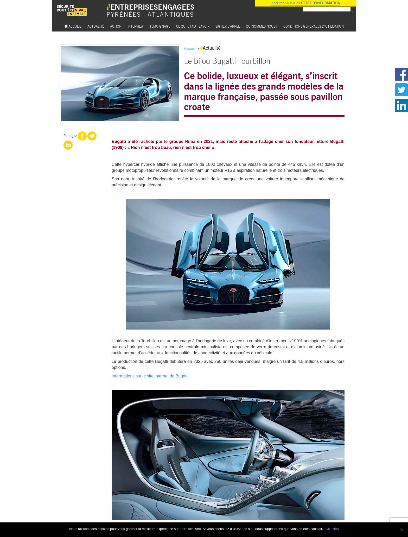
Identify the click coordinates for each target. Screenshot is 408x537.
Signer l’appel (227, 26)
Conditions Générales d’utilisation (313, 26)
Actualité (95, 26)
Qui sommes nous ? (261, 26)
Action (116, 26)
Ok (328, 529)
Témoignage (160, 26)
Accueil (72, 26)
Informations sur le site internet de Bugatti (150, 376)
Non (336, 529)
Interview (136, 26)
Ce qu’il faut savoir (192, 26)
